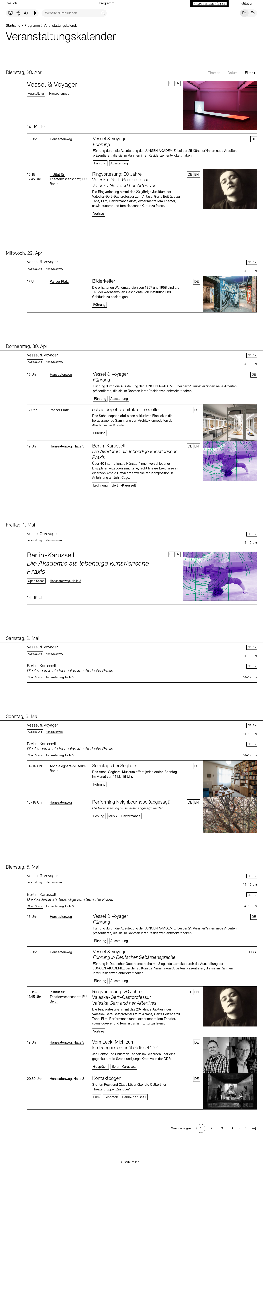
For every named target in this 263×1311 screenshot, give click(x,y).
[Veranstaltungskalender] (61, 25)
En (253, 13)
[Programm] (32, 25)
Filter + (250, 73)
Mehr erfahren (142, 105)
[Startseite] (13, 25)
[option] (201, 1128)
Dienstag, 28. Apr (24, 72)
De (244, 13)
